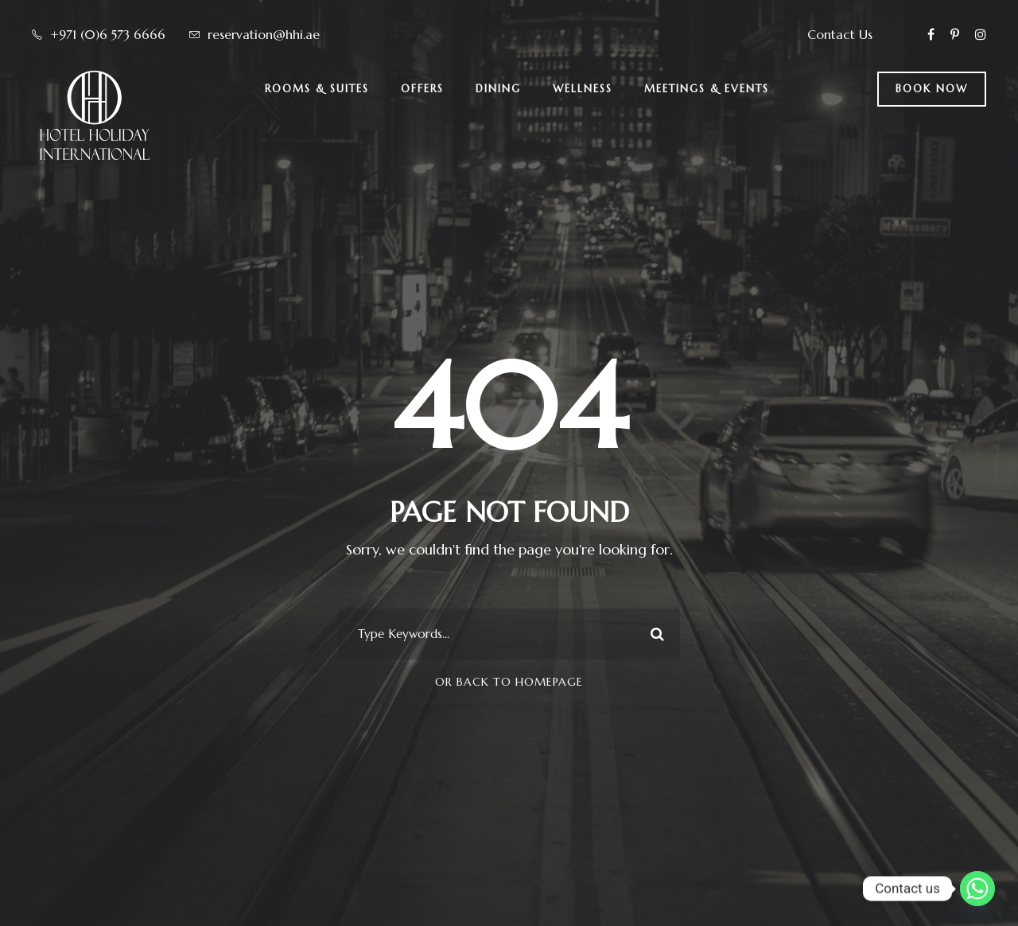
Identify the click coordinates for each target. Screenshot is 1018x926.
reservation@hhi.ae (264, 34)
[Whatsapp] (977, 888)
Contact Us (839, 34)
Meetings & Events (706, 88)
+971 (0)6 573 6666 (107, 34)
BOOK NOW (932, 88)
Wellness (582, 88)
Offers (422, 88)
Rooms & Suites (317, 88)
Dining (498, 88)
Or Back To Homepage (509, 682)
